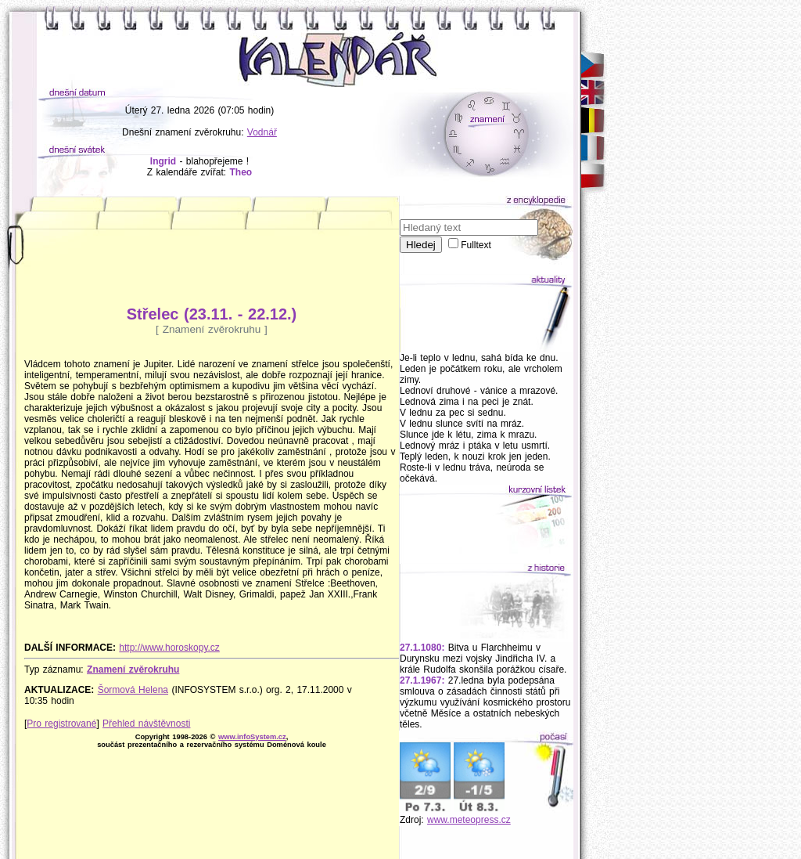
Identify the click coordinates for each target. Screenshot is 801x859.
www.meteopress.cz (469, 819)
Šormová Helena (133, 689)
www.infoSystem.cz (252, 737)
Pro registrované (61, 723)
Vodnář (262, 132)
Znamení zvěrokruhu (133, 669)
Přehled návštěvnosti (146, 723)
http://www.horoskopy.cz (169, 647)
